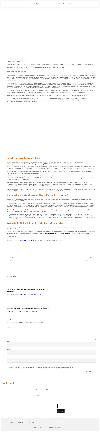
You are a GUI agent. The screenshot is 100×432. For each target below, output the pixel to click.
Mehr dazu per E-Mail (68, 233)
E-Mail (9, 349)
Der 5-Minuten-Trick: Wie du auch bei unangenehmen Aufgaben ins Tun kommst (27, 290)
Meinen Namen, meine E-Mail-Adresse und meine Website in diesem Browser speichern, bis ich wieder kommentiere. (41, 367)
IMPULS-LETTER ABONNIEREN (58, 422)
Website (9, 357)
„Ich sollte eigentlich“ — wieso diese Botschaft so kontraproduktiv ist (28, 308)
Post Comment (89, 371)
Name (10, 341)
